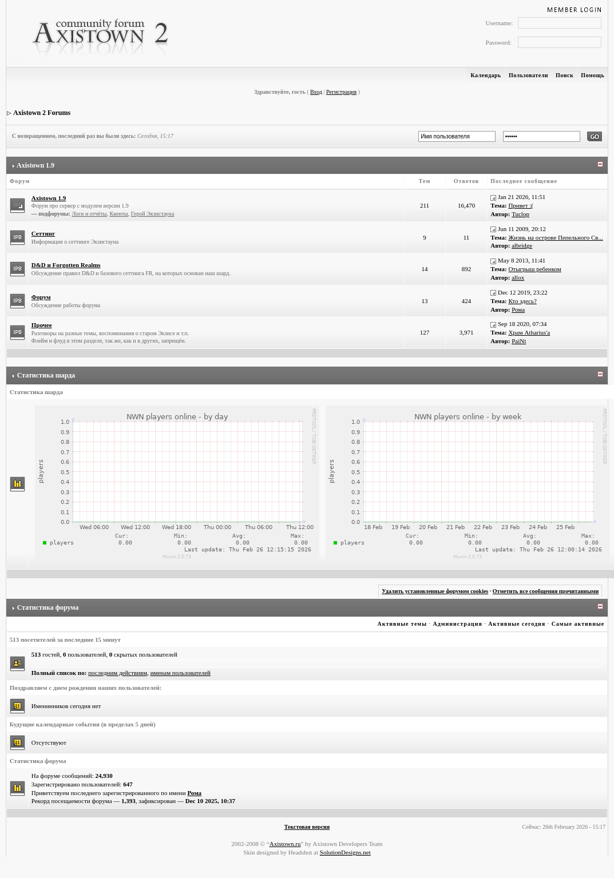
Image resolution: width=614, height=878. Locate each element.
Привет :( (520, 205)
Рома (518, 309)
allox (518, 277)
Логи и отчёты (89, 213)
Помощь (592, 75)
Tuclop (520, 213)
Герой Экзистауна (153, 213)
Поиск (564, 75)
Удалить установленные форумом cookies (435, 591)
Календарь (485, 75)
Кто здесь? (522, 300)
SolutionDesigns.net (345, 852)
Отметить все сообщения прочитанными (546, 591)
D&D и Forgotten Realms (66, 264)
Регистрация (341, 92)
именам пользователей (180, 672)
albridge (522, 245)
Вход (316, 92)
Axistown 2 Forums (41, 113)
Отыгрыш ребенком (534, 268)
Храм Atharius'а (529, 332)
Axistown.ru (285, 843)
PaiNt (519, 340)
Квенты (119, 213)
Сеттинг (43, 233)
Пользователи (528, 75)
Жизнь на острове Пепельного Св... (555, 237)
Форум (41, 296)
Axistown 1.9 (35, 165)
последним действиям (117, 672)
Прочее (41, 324)
